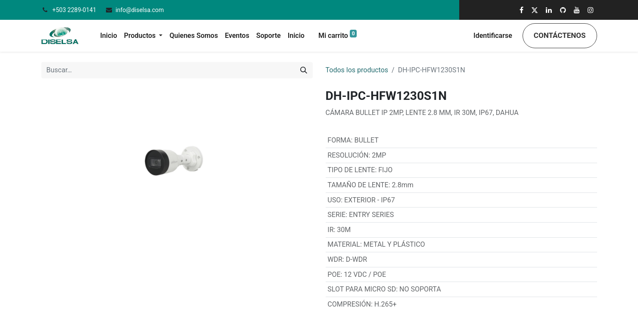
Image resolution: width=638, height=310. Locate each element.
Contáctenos (560, 35)
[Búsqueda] (304, 70)
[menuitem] (109, 35)
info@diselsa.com (139, 9)
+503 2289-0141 (75, 9)
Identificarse (492, 35)
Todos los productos (357, 70)
